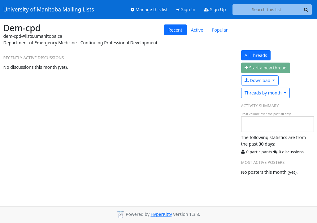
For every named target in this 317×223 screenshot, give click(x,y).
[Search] (306, 9)
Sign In (185, 9)
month (264, 93)
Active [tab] (197, 30)
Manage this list (149, 9)
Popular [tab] (220, 30)
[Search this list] (266, 9)
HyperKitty (161, 214)
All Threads (256, 55)
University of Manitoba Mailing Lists (48, 9)
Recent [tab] (175, 30)
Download (258, 80)
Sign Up (215, 9)
